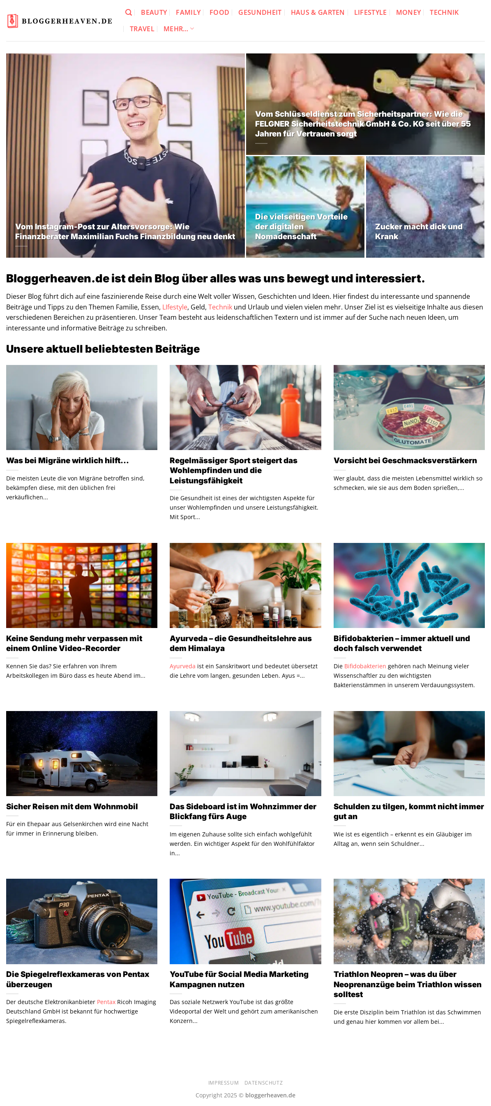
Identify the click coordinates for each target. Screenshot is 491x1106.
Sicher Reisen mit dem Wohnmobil (72, 806)
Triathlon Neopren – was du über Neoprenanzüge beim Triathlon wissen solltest (408, 984)
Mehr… (179, 28)
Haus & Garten (318, 12)
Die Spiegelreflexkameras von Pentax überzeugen (77, 979)
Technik (444, 12)
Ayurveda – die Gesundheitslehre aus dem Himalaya (241, 643)
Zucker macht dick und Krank (419, 231)
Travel (142, 28)
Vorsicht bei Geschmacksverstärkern (405, 460)
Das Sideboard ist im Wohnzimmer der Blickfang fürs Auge (243, 811)
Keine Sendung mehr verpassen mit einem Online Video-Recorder (74, 643)
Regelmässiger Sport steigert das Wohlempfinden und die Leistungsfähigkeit (233, 470)
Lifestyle (370, 12)
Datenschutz (263, 1082)
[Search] (128, 13)
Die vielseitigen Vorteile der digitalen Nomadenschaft (301, 227)
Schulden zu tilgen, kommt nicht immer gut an (409, 811)
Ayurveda (183, 666)
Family (188, 12)
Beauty (154, 12)
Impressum (223, 1082)
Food (219, 12)
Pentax (106, 1002)
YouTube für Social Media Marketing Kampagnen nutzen (239, 979)
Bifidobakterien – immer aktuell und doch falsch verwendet (402, 643)
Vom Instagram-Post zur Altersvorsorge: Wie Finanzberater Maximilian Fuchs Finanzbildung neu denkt (125, 231)
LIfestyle (174, 307)
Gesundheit (259, 12)
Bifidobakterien (365, 666)
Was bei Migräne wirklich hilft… (67, 460)
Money (408, 12)
